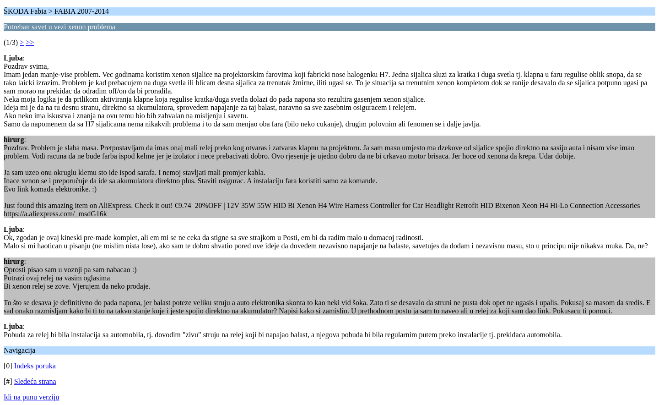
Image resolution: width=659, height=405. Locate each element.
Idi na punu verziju (31, 397)
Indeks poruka (35, 366)
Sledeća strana (35, 381)
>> (30, 42)
